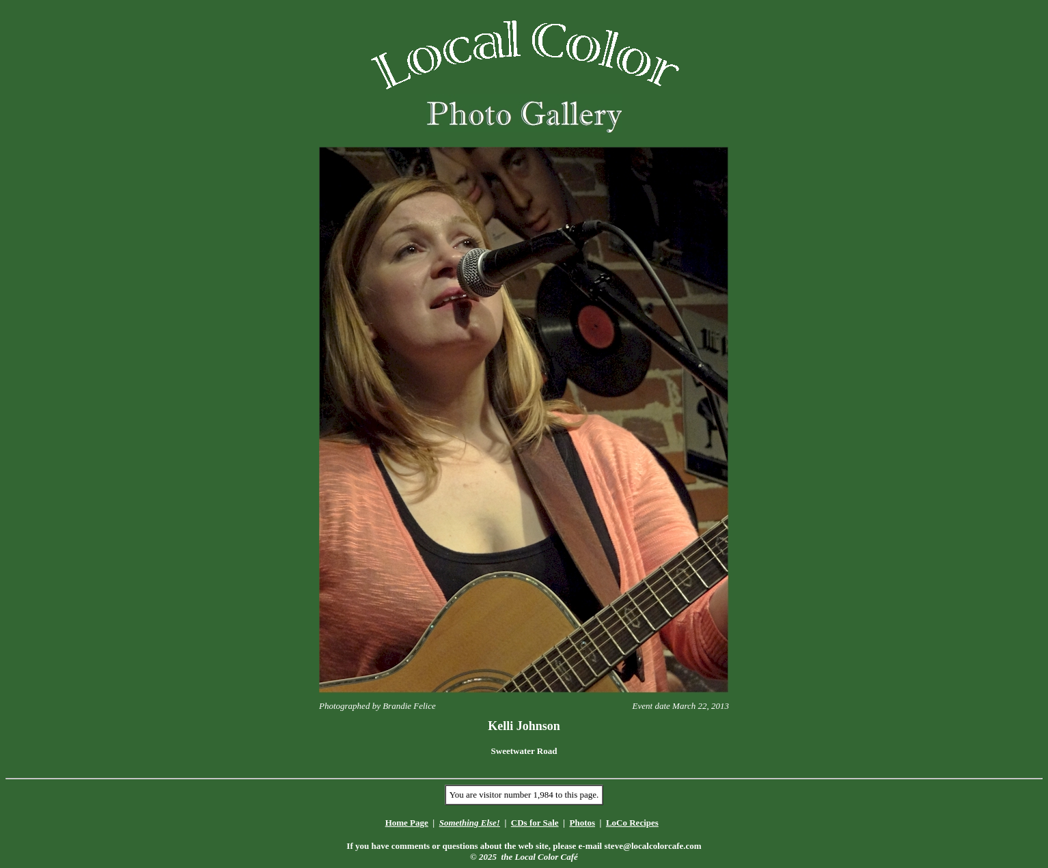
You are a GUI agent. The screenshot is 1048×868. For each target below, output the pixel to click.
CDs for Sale (535, 822)
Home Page (406, 822)
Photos (582, 822)
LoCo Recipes (632, 822)
